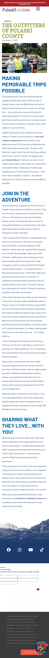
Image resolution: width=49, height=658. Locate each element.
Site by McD (4, 509)
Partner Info (30, 564)
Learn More (10, 646)
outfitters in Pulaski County (29, 498)
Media (42, 564)
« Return (7, 21)
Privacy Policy (25, 575)
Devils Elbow (13, 160)
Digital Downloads (13, 564)
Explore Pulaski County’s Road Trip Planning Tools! (24, 3)
